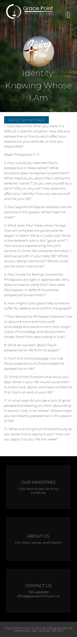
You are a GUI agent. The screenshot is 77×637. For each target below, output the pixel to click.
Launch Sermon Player (26, 120)
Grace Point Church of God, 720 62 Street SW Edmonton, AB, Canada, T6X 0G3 (39, 629)
